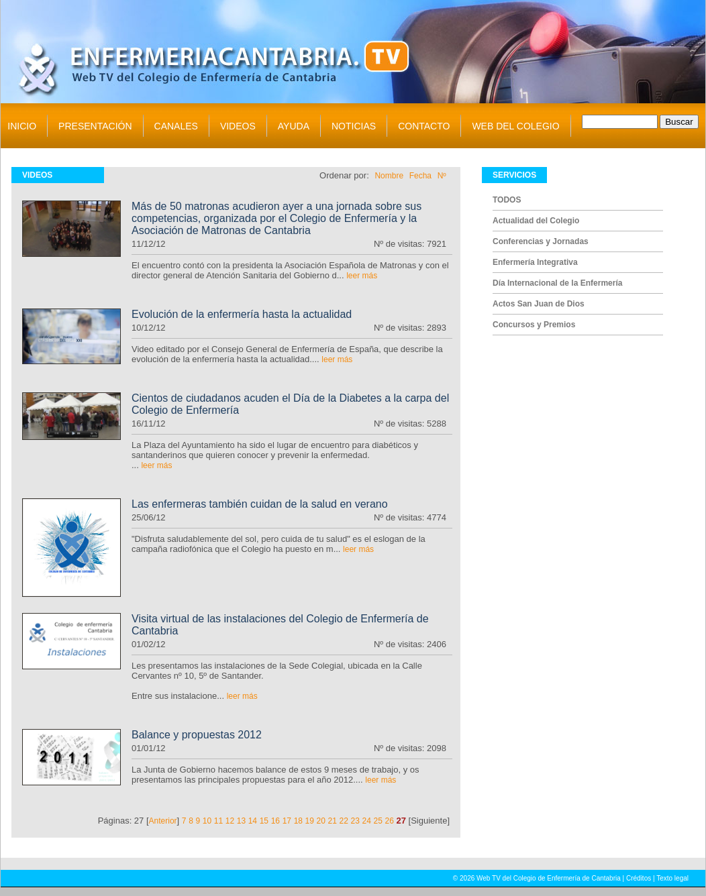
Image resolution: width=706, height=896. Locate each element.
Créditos (638, 878)
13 (241, 821)
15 (264, 821)
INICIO (21, 126)
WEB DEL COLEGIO (515, 126)
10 (207, 821)
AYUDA (293, 126)
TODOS (507, 200)
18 (298, 821)
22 (344, 821)
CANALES (176, 126)
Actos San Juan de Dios (539, 304)
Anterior (163, 821)
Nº (442, 175)
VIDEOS (238, 126)
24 (366, 821)
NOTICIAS (354, 126)
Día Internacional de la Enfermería (557, 283)
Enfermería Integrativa (535, 262)
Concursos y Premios (534, 324)
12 (229, 821)
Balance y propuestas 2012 (197, 734)
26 (389, 821)
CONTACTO (424, 126)
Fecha (420, 175)
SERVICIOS (514, 175)
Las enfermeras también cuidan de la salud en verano (260, 504)
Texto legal (672, 878)
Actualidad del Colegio (536, 220)
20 (321, 821)
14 (252, 821)
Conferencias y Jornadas (541, 241)
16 (275, 821)
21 (332, 821)
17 (287, 821)
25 (378, 821)
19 (309, 821)
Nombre (388, 175)
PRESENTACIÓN (95, 126)
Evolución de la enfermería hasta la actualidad (242, 314)
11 (218, 821)
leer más (361, 275)
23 (355, 821)
